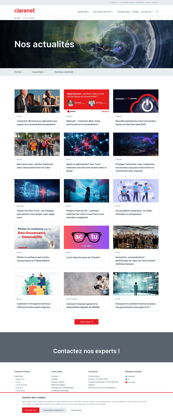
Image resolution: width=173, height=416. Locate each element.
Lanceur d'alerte (58, 382)
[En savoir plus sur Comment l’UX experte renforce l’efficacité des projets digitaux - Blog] (37, 291)
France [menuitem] (114, 2)
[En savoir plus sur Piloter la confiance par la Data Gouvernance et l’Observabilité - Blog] (37, 247)
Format (19, 72)
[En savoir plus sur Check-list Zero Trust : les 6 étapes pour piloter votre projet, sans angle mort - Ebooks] (37, 200)
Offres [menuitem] (135, 12)
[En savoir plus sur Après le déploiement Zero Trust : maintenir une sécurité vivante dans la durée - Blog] (86, 153)
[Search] (156, 11)
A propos (55, 376)
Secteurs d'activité (66, 72)
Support (91, 385)
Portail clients (93, 376)
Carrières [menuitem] (140, 2)
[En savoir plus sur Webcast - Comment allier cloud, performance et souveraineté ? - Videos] (86, 109)
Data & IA (19, 388)
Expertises (40, 72)
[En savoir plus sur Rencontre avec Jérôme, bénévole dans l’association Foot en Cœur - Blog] (37, 153)
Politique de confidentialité (62, 388)
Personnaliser (76, 410)
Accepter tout (31, 410)
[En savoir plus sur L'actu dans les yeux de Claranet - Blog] (86, 247)
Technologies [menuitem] (123, 12)
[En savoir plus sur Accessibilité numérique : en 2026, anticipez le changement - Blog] (136, 200)
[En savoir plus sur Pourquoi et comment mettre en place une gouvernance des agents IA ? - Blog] (136, 291)
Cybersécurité (21, 385)
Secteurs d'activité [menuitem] (103, 12)
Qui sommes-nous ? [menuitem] (127, 2)
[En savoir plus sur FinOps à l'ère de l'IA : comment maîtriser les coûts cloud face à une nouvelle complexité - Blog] (86, 200)
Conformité (20, 391)
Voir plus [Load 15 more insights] (87, 321)
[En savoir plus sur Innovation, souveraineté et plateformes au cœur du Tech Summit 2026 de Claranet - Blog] (136, 247)
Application (20, 379)
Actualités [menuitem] (147, 12)
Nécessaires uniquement (54, 410)
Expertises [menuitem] (84, 12)
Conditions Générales (60, 391)
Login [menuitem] (147, 2)
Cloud (18, 382)
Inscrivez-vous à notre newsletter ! (102, 388)
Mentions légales (58, 385)
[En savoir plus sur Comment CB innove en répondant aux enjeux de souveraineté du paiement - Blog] (37, 109)
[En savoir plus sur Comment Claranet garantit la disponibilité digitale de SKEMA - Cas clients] (86, 291)
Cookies (54, 379)
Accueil (17, 18)
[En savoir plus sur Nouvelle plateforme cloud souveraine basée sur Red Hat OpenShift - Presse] (136, 109)
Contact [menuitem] (155, 2)
